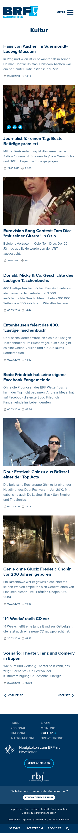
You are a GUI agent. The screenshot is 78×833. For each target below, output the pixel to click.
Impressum (17, 809)
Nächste (66, 695)
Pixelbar (53, 819)
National (18, 733)
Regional (18, 728)
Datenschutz (32, 809)
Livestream (34, 828)
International (22, 738)
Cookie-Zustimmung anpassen (39, 812)
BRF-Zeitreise (52, 738)
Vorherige (13, 695)
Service (15, 828)
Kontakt (45, 809)
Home (15, 723)
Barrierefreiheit (59, 809)
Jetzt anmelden (39, 763)
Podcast (54, 828)
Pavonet (65, 819)
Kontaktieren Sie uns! (39, 797)
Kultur (47, 733)
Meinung (48, 728)
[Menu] (65, 12)
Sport (46, 723)
